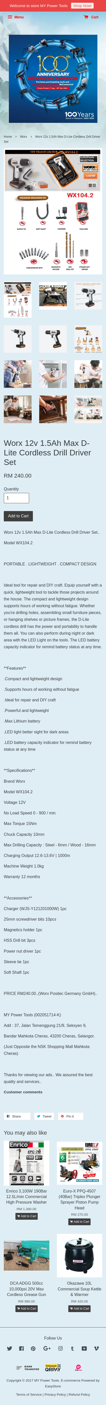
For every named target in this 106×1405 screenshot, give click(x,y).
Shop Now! (82, 6)
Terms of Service (29, 1394)
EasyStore (53, 1386)
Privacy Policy (55, 1394)
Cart (90, 17)
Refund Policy (79, 1394)
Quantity (11, 489)
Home (8, 136)
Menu (16, 17)
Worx (23, 136)
